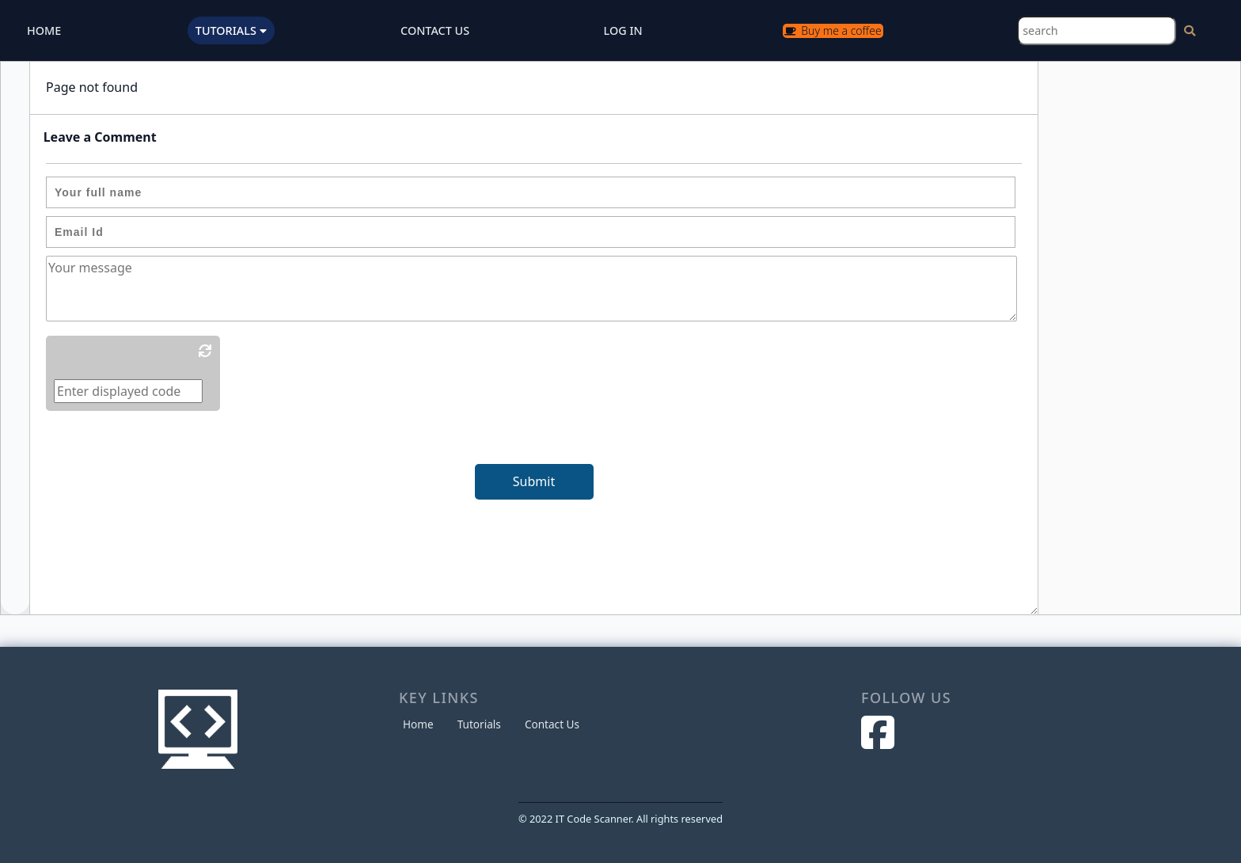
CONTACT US (434, 30)
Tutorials (479, 724)
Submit (534, 481)
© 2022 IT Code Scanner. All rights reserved (620, 819)
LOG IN (623, 30)
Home (418, 724)
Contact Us (552, 724)
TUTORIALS (231, 30)
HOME (44, 30)
